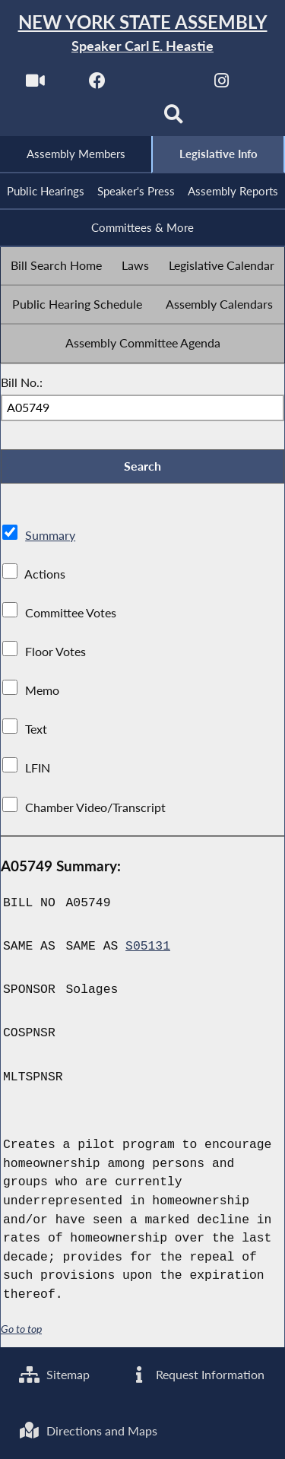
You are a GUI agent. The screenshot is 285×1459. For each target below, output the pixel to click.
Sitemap (54, 1374)
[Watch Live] (35, 85)
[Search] (174, 119)
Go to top (21, 1329)
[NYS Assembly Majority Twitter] (160, 85)
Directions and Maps (88, 1430)
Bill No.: (22, 382)
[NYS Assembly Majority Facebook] (98, 85)
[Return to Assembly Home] (142, 34)
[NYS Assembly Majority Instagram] (221, 85)
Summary (50, 535)
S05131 (147, 946)
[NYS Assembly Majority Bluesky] (111, 119)
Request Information (196, 1374)
